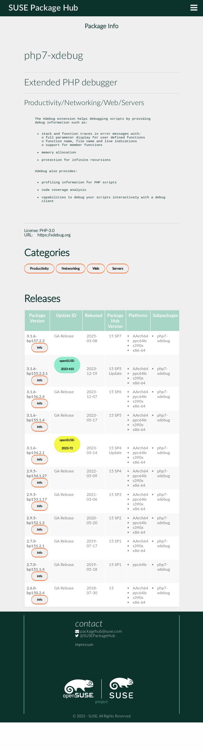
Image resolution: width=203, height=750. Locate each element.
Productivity (39, 296)
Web (95, 296)
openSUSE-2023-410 (67, 392)
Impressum (84, 672)
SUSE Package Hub (43, 8)
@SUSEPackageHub (95, 663)
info (39, 375)
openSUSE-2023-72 (67, 472)
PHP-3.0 (46, 258)
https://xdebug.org (53, 263)
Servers (117, 296)
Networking (71, 296)
